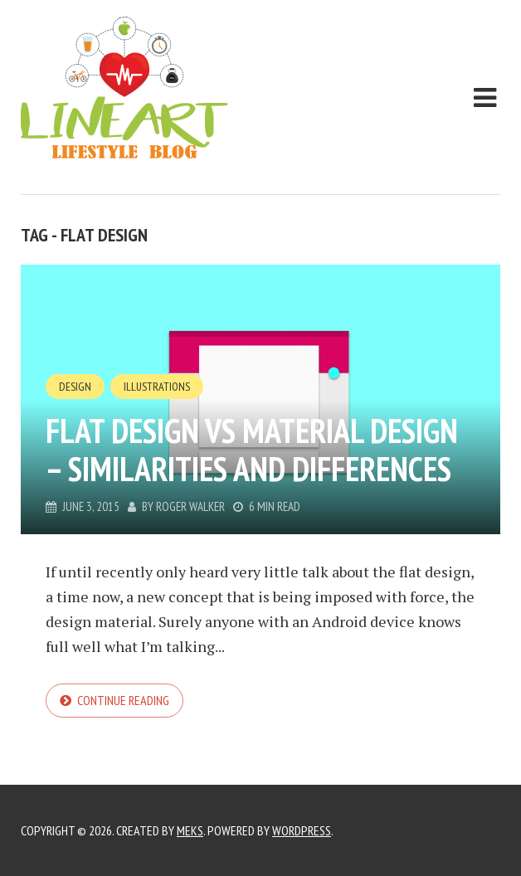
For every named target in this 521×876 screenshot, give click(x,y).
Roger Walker (190, 506)
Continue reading (123, 700)
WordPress (301, 830)
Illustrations (157, 386)
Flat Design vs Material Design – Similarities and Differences (252, 449)
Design (75, 386)
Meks (190, 830)
